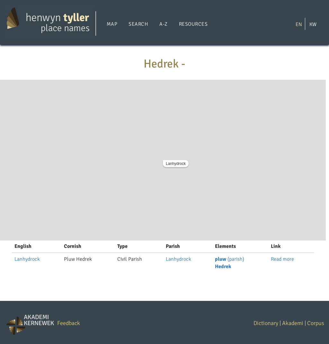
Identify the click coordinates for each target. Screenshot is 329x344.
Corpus (315, 323)
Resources (193, 24)
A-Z (163, 24)
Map (112, 24)
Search (138, 24)
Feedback (68, 323)
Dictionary (265, 323)
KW (312, 24)
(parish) (229, 259)
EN (299, 24)
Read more (282, 259)
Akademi (292, 323)
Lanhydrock (176, 163)
